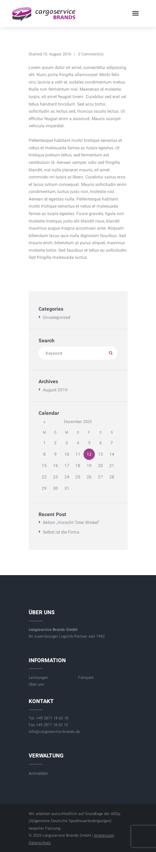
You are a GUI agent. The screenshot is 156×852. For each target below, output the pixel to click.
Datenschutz (40, 843)
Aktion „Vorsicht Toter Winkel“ (71, 522)
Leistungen (38, 678)
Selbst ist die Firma (61, 532)
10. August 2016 (57, 54)
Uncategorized (56, 317)
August (55, 390)
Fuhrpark (86, 678)
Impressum (104, 835)
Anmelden (38, 773)
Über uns (36, 684)
